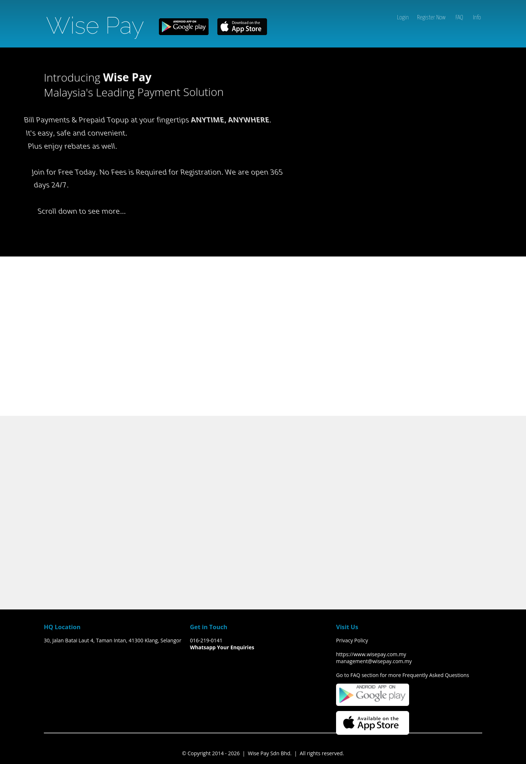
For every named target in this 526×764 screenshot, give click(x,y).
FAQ (459, 18)
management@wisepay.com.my (374, 661)
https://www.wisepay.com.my (371, 654)
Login (402, 18)
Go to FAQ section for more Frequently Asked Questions (402, 675)
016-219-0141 (206, 640)
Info (477, 18)
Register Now (431, 18)
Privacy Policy (352, 640)
